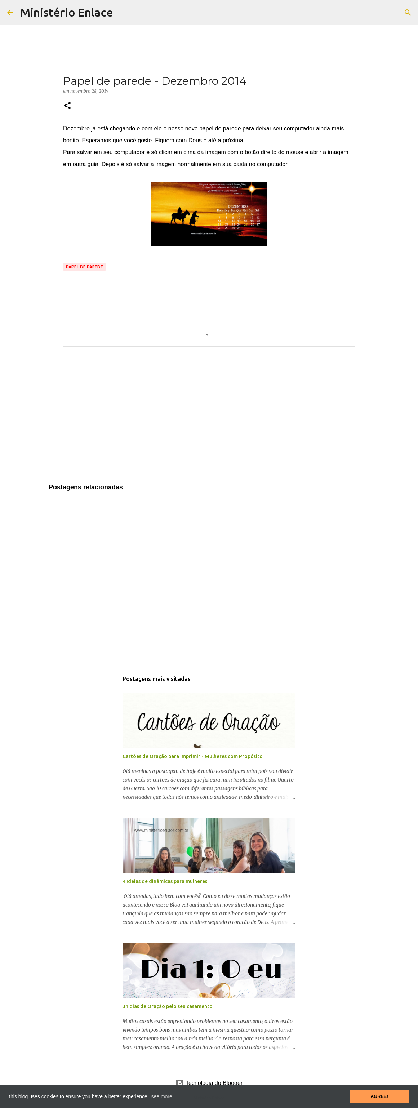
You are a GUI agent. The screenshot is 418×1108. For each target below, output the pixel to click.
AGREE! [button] (379, 1096)
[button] (67, 106)
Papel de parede (84, 266)
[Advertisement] (209, 419)
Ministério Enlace (66, 12)
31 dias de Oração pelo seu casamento (168, 1006)
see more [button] (161, 1096)
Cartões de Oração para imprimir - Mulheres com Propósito (193, 756)
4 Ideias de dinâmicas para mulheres (165, 881)
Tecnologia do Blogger (209, 1083)
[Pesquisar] (408, 12)
